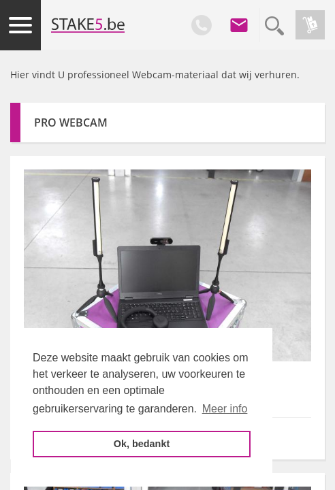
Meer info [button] (225, 408)
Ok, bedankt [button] (142, 443)
